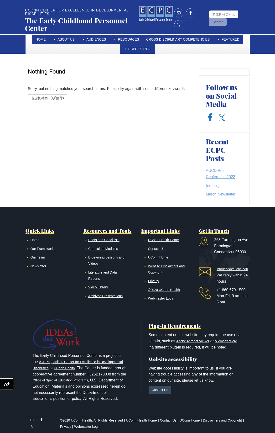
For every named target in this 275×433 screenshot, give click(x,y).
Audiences (96, 39)
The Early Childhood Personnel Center (76, 24)
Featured (230, 39)
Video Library (98, 287)
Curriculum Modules (103, 249)
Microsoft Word (226, 341)
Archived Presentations (105, 296)
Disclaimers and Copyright (222, 420)
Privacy (153, 281)
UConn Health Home (163, 240)
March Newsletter (220, 194)
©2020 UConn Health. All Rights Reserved (91, 420)
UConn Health (64, 368)
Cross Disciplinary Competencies (178, 39)
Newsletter (38, 266)
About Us (65, 39)
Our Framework (42, 249)
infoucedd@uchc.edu (232, 269)
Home (41, 39)
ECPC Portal (140, 49)
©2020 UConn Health (164, 290)
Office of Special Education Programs (60, 380)
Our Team (38, 257)
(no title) (213, 186)
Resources (128, 39)
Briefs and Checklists (103, 240)
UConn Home (158, 257)
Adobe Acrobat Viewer (192, 341)
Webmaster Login (161, 298)
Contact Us (156, 249)
